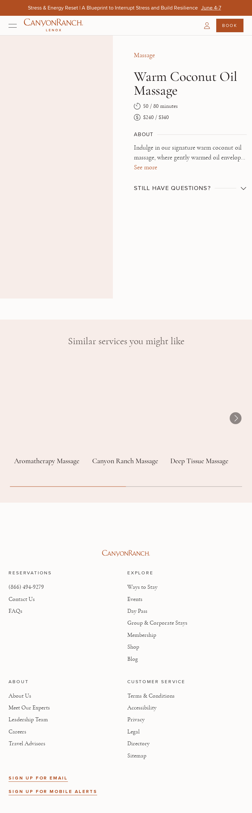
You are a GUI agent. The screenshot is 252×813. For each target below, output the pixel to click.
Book (229, 25)
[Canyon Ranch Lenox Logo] (53, 25)
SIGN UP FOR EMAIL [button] (38, 778)
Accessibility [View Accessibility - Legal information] (142, 708)
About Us (20, 696)
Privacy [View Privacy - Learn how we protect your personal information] (136, 720)
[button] (207, 26)
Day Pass (137, 611)
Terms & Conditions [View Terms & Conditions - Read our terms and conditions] (151, 696)
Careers (17, 732)
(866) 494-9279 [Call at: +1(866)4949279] (26, 587)
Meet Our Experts (29, 708)
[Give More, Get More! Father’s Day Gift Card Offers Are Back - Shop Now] (195, 8)
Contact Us (22, 599)
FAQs (15, 611)
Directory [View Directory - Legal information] (138, 744)
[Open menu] (12, 26)
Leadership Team (28, 720)
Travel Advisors (27, 744)
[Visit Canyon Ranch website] (126, 553)
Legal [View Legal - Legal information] (133, 732)
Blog (132, 659)
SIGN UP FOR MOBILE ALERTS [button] (53, 791)
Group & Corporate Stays (157, 623)
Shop (133, 647)
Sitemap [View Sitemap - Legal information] (136, 756)
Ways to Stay (142, 587)
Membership (141, 635)
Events (134, 599)
